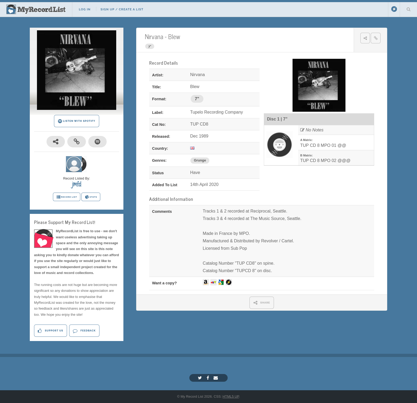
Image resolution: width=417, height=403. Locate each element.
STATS (91, 197)
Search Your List (408, 9)
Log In (84, 9)
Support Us (50, 331)
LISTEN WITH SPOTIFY (76, 121)
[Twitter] (200, 378)
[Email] (216, 378)
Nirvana (154, 36)
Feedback (84, 331)
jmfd (76, 184)
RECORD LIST (66, 197)
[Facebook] (208, 378)
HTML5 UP (231, 396)
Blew (174, 36)
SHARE (261, 302)
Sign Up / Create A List (122, 9)
